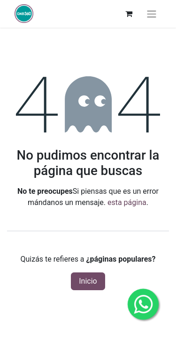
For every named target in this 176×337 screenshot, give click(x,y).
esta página (126, 202)
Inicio (88, 281)
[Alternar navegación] (151, 14)
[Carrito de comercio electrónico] (128, 13)
